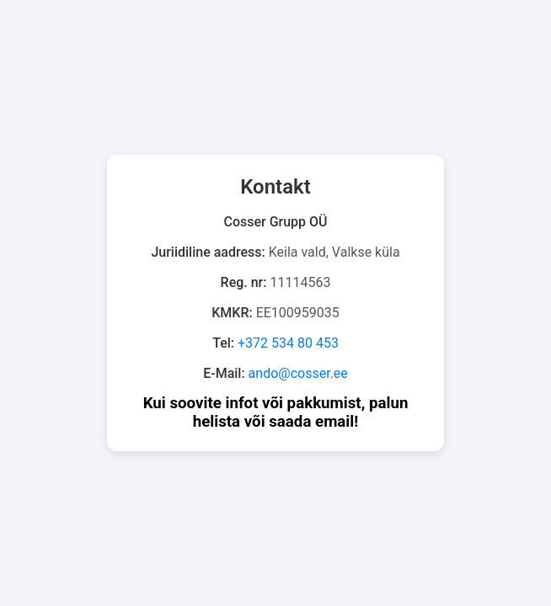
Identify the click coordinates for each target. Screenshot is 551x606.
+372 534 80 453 (288, 343)
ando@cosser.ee (298, 373)
